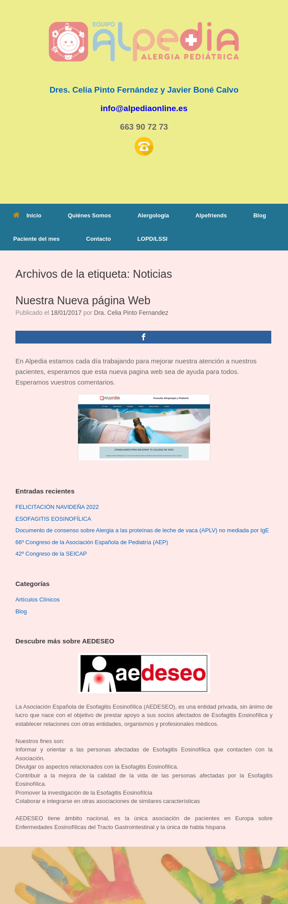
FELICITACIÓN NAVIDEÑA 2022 (57, 507)
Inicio (27, 215)
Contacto (98, 238)
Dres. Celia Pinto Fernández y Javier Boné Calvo (143, 89)
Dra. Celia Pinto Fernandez (131, 312)
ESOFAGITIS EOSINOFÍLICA (53, 519)
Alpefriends (211, 215)
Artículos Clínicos (37, 599)
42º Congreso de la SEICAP (51, 553)
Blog (259, 215)
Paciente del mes (36, 238)
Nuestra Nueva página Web (83, 300)
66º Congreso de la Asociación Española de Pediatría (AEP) (91, 542)
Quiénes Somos (89, 215)
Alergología (153, 215)
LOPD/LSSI (152, 238)
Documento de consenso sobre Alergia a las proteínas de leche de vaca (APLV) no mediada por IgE (142, 530)
